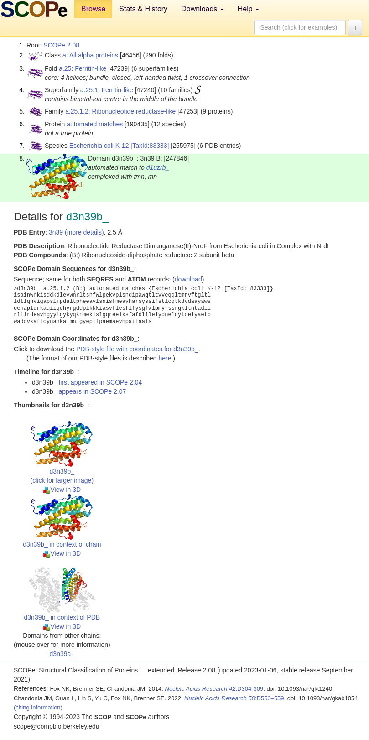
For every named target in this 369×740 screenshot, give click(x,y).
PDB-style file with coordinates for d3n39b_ (137, 349)
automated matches (95, 124)
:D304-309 (214, 688)
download (188, 279)
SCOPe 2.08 (61, 45)
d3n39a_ (62, 653)
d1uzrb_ (158, 167)
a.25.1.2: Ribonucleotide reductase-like (120, 111)
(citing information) (38, 707)
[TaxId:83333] (149, 145)
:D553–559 (234, 698)
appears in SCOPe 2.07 (92, 391)
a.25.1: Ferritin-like (106, 90)
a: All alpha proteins (90, 55)
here (164, 358)
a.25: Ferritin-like (82, 68)
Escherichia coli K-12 (99, 145)
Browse (93, 9)
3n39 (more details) (76, 232)
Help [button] (248, 9)
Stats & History (143, 9)
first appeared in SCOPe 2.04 (100, 382)
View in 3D (62, 489)
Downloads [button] (202, 9)
